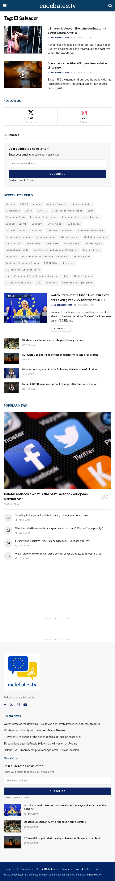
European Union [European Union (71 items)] (45, 236)
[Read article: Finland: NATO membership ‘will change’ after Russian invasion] (11, 387)
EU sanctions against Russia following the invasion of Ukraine (59, 369)
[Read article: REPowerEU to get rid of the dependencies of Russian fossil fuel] (11, 358)
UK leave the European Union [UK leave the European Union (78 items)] (23, 269)
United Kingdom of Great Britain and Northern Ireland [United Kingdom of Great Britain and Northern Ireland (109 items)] (37, 276)
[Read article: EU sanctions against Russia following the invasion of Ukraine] (11, 372)
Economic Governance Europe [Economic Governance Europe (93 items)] (80, 217)
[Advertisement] (57, 590)
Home (7, 868)
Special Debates (45, 868)
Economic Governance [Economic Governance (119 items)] (43, 217)
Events (65, 868)
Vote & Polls (82, 868)
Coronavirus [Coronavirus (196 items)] (13, 210)
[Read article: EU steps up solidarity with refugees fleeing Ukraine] (11, 343)
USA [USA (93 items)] (38, 282)
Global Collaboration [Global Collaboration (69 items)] (96, 236)
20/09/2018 (78, 72)
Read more (62, 327)
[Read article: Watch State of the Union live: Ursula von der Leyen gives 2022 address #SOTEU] (25, 307)
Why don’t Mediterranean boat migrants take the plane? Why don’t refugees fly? (59, 527)
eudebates (17, 873)
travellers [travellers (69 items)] (68, 262)
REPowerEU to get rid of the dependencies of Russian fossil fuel (60, 354)
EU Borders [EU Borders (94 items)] (74, 223)
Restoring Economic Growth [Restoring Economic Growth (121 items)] (22, 262)
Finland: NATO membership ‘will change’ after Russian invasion (59, 383)
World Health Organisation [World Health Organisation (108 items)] (77, 282)
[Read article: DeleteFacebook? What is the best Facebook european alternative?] (57, 450)
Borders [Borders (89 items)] (10, 204)
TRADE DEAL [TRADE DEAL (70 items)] (51, 262)
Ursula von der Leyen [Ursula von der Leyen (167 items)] (18, 282)
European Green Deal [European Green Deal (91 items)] (91, 230)
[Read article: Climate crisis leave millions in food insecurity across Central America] (23, 39)
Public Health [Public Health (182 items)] (82, 256)
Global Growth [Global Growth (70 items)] (14, 243)
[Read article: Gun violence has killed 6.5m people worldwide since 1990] (23, 74)
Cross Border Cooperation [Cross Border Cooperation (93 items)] (67, 210)
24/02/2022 (28, 388)
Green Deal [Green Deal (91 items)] (34, 243)
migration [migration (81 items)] (11, 256)
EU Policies (23, 868)
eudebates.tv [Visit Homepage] (57, 5)
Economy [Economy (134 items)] (37, 223)
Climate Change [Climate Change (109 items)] (56, 204)
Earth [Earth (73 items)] (91, 210)
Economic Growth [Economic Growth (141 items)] (16, 223)
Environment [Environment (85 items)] (55, 223)
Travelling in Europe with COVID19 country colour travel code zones (51, 514)
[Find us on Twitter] (11, 704)
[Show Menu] (4, 5)
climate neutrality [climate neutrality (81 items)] (81, 204)
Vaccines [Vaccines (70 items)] (51, 282)
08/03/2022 (28, 344)
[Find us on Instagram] (18, 704)
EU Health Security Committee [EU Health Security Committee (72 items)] (23, 230)
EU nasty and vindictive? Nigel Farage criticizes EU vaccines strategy (52, 540)
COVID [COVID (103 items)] (28, 210)
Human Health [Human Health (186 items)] (72, 243)
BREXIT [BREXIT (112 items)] (24, 204)
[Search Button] (110, 5)
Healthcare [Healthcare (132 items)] (52, 243)
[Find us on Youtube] (25, 704)
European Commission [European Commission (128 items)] (59, 230)
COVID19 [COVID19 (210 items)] (42, 210)
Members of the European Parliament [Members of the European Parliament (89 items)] (55, 249)
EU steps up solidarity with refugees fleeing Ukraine (53, 339)
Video (99, 868)
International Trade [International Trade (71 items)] (17, 249)
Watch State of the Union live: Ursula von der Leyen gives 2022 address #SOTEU (58, 553)
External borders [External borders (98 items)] (69, 236)
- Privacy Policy (93, 873)
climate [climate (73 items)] (37, 204)
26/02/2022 (28, 374)
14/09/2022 (80, 304)
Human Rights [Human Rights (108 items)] (93, 243)
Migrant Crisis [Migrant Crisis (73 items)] (91, 249)
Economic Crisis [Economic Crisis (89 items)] (15, 217)
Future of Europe (18, 295)
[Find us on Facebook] (5, 704)
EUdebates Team (60, 37)
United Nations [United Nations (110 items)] (83, 276)
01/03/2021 (78, 37)
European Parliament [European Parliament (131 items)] (18, 236)
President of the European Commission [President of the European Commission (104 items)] (45, 256)
